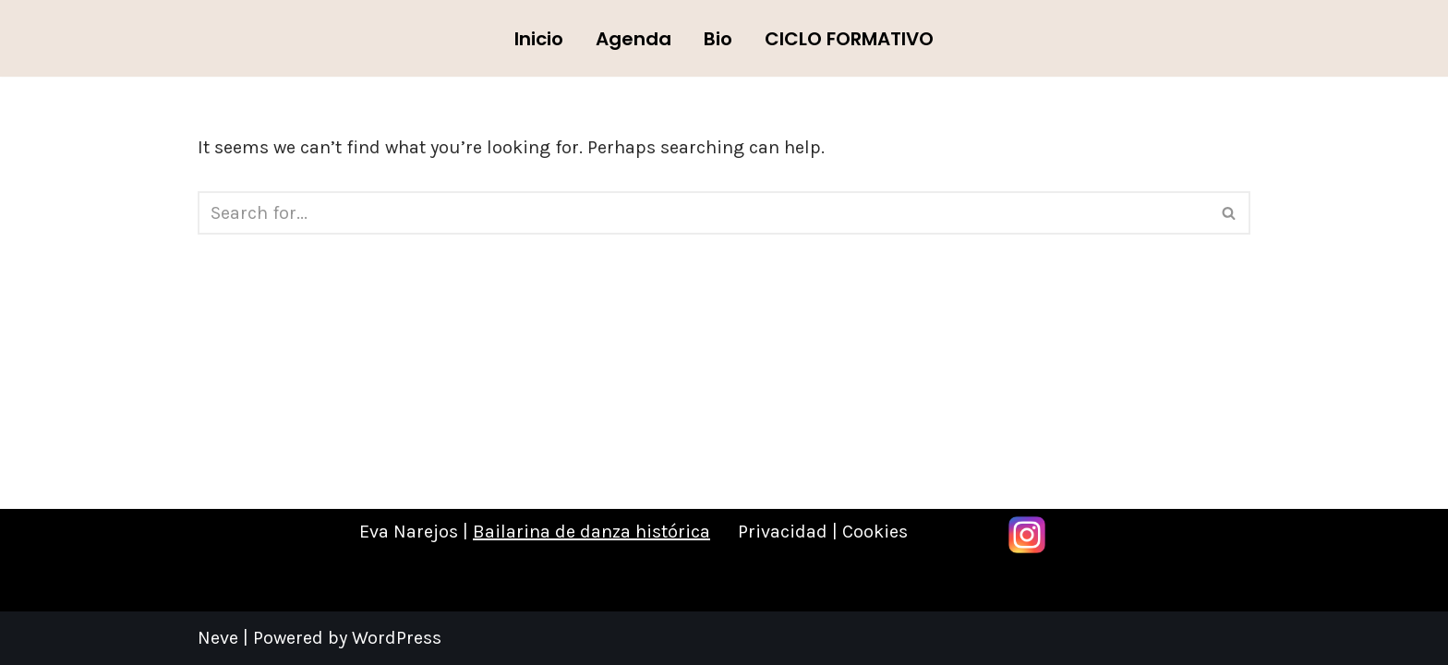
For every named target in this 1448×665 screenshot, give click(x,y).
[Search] (703, 213)
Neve (218, 637)
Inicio (538, 39)
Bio (718, 39)
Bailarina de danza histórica (591, 531)
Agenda (633, 39)
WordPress (396, 637)
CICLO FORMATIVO (849, 39)
